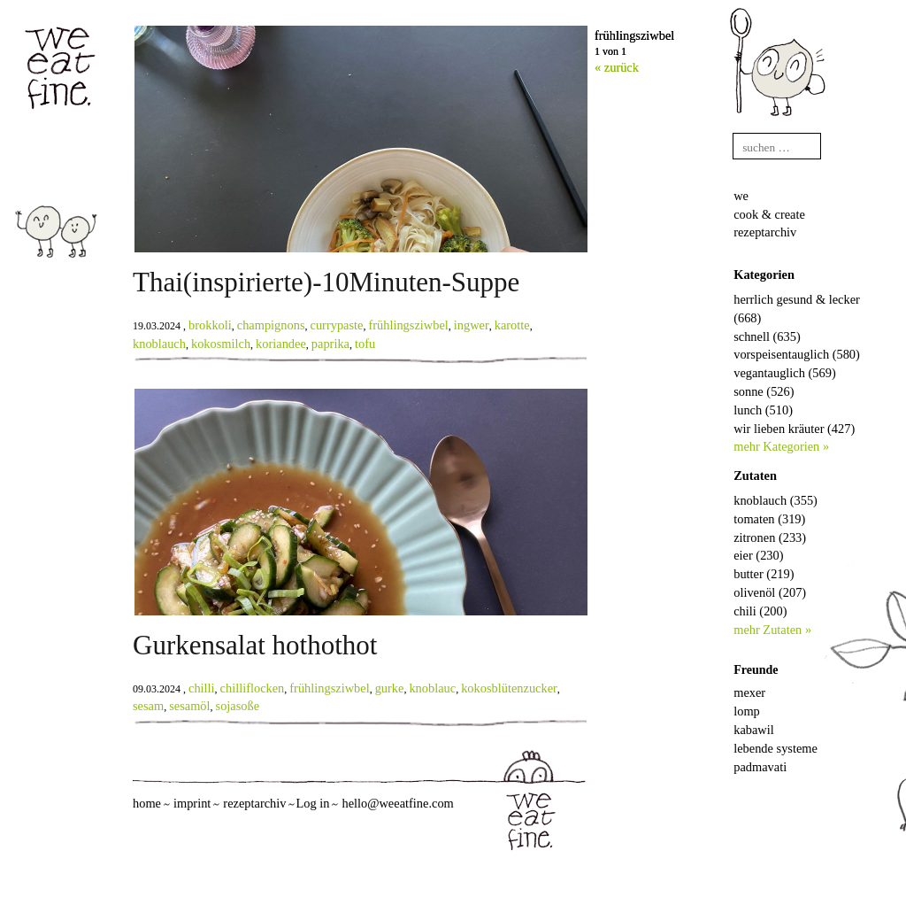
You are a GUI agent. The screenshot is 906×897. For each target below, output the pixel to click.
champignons (271, 325)
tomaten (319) (769, 519)
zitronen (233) (769, 537)
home (147, 803)
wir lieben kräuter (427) (794, 428)
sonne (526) (763, 391)
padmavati (760, 767)
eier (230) (758, 555)
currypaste (337, 325)
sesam (148, 706)
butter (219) (763, 574)
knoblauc (432, 688)
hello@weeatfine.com (397, 803)
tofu (365, 343)
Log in (312, 803)
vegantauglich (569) (784, 373)
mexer (749, 692)
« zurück (617, 67)
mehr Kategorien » (781, 446)
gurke (389, 688)
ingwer (471, 325)
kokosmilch (220, 343)
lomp (746, 711)
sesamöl (189, 706)
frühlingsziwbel (408, 325)
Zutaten (755, 475)
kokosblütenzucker (509, 688)
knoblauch (159, 343)
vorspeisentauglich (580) (796, 354)
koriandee (281, 343)
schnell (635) (767, 336)
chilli (201, 688)
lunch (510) (763, 410)
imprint (192, 803)
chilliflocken (252, 688)
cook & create (769, 214)
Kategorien (764, 274)
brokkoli (210, 325)
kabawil (753, 730)
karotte (512, 325)
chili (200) (760, 611)
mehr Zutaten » (772, 629)
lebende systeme (775, 748)
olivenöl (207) (769, 592)
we (741, 196)
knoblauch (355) (775, 500)
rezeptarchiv (764, 232)
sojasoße (238, 706)
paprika (330, 343)
